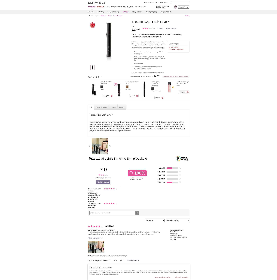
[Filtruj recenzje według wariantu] (177, 220)
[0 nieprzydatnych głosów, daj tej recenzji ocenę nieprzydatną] (121, 260)
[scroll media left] (90, 146)
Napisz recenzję (171, 28)
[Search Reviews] (114, 213)
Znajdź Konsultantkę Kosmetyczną (162, 6)
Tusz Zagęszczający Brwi (132, 83)
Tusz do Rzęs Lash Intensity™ (106, 83)
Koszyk (183, 7)
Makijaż (125, 12)
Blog (107, 7)
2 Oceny (160, 28)
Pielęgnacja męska (166, 12)
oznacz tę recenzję (132, 260)
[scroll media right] (110, 146)
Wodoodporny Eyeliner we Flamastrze (155, 83)
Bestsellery (100, 12)
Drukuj (187, 15)
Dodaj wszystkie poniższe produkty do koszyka (175, 76)
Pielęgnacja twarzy (113, 12)
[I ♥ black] (108, 41)
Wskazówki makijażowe (176, 49)
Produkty (91, 7)
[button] (96, 247)
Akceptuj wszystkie (181, 277)
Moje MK (130, 7)
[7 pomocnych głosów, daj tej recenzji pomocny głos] (115, 260)
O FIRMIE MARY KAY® (164, 2)
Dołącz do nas (140, 7)
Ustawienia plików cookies (162, 277)
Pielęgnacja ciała (137, 12)
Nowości (100, 7)
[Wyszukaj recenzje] (137, 213)
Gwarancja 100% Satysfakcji (151, 2)
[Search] (180, 2)
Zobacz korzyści (174, 47)
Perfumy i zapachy (151, 12)
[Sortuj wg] (155, 220)
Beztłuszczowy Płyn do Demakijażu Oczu (183, 83)
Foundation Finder (118, 7)
